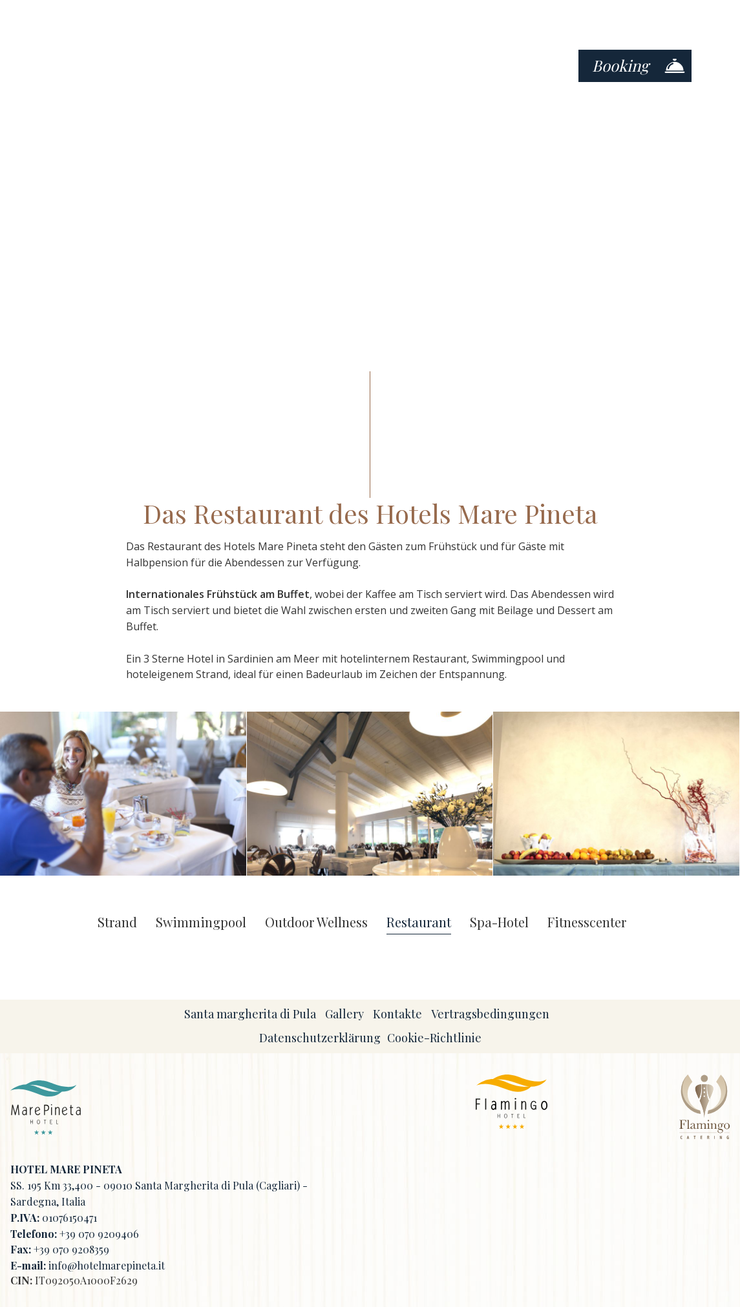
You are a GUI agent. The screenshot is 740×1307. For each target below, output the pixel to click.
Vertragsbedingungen (490, 1014)
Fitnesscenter (586, 922)
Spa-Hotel (499, 922)
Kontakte (397, 1014)
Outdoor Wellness (316, 922)
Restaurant (418, 922)
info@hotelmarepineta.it (106, 1265)
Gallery (344, 1014)
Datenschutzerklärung (320, 1037)
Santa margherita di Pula (250, 1014)
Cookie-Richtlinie (434, 1037)
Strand (117, 922)
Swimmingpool (201, 922)
